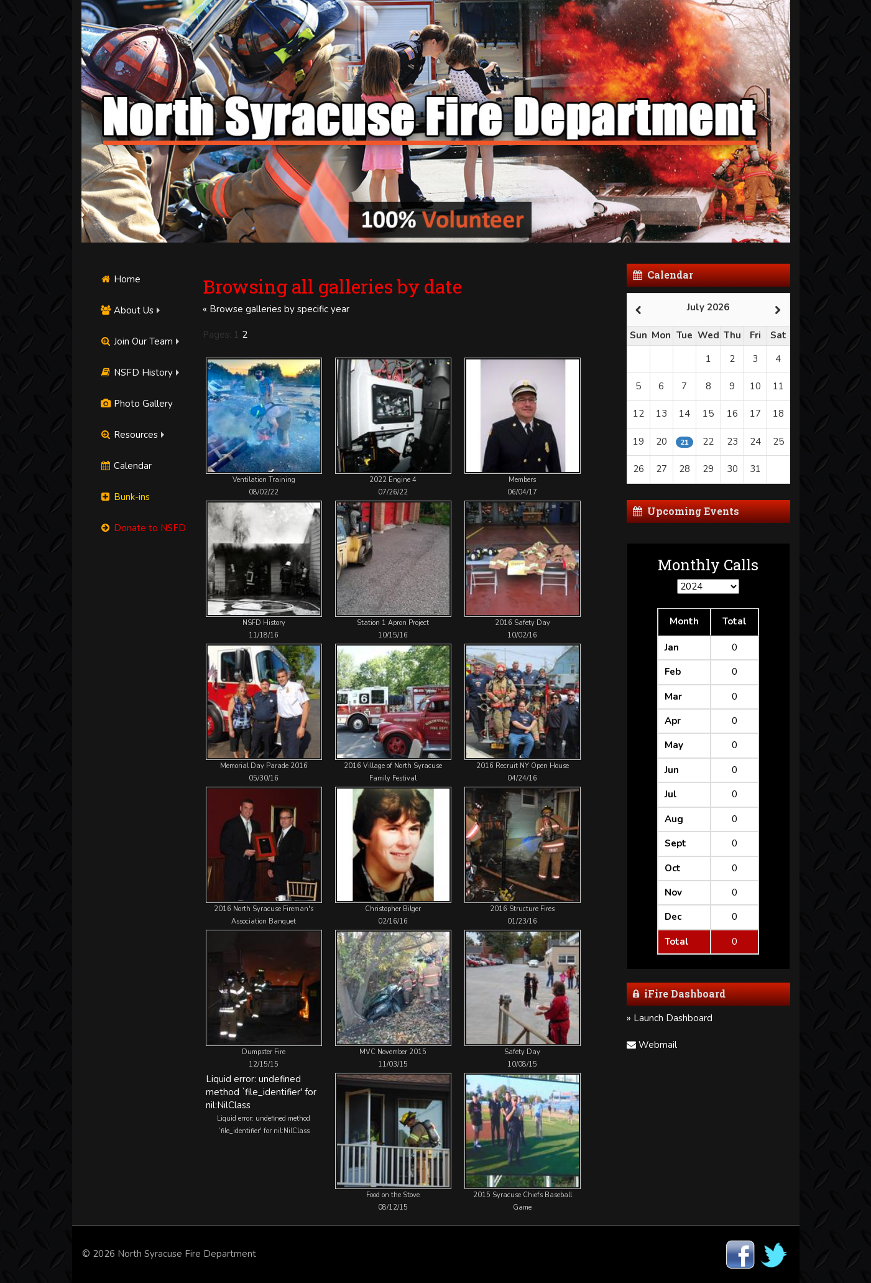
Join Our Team (136, 341)
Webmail (652, 1045)
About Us (127, 310)
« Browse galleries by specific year (276, 309)
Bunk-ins (125, 497)
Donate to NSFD (143, 528)
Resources (129, 434)
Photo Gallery (136, 403)
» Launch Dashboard (669, 1018)
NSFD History (136, 372)
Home (120, 279)
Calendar (126, 466)
